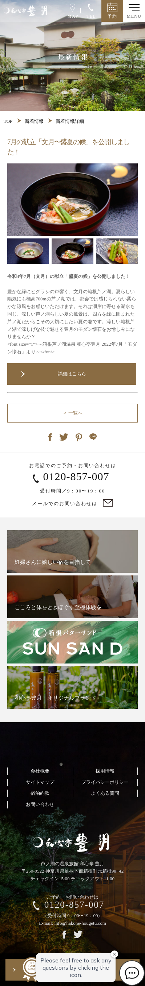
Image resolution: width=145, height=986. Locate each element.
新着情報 (34, 121)
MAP (72, 11)
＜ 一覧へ (72, 413)
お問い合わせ (40, 804)
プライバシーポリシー (105, 782)
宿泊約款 (40, 793)
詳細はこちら (72, 373)
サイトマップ (40, 782)
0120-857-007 (76, 476)
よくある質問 (105, 793)
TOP (8, 121)
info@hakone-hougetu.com (80, 923)
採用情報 (105, 771)
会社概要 (40, 771)
